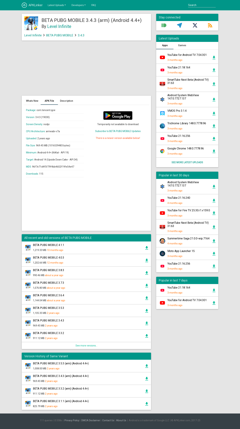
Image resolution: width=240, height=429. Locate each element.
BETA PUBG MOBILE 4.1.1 (48, 245)
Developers (79, 5)
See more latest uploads (187, 162)
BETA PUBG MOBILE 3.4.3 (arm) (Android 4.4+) (61, 376)
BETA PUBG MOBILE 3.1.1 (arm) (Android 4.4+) (61, 401)
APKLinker (32, 5)
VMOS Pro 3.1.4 (177, 110)
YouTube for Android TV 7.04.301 (187, 55)
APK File (49, 100)
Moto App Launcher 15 (181, 251)
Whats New (32, 100)
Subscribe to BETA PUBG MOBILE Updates (118, 131)
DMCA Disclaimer (90, 420)
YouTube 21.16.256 (178, 136)
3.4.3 (81, 35)
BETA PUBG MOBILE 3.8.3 (48, 270)
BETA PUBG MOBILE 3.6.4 (48, 295)
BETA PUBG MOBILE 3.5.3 (48, 308)
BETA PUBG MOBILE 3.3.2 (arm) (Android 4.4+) (61, 388)
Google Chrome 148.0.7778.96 (185, 148)
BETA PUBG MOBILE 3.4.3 (48, 320)
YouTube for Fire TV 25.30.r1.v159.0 (188, 210)
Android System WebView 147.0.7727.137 (183, 97)
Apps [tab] (165, 45)
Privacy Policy (71, 420)
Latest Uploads (57, 5)
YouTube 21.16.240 (178, 197)
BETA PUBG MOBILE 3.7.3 (48, 282)
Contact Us (108, 420)
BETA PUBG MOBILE (59, 35)
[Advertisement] (86, 70)
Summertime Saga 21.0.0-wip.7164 (188, 238)
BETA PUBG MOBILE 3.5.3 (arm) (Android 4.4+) (61, 363)
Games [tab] (182, 45)
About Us (121, 420)
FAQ (93, 5)
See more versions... (86, 345)
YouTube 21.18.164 (178, 67)
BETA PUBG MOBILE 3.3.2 (48, 333)
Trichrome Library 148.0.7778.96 (186, 123)
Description (66, 100)
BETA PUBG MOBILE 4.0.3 (48, 257)
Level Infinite (59, 26)
